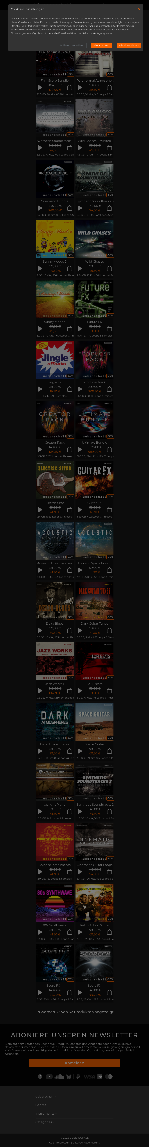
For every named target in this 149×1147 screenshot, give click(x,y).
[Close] (139, 9)
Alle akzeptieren (129, 45)
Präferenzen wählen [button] (72, 45)
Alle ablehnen (101, 45)
